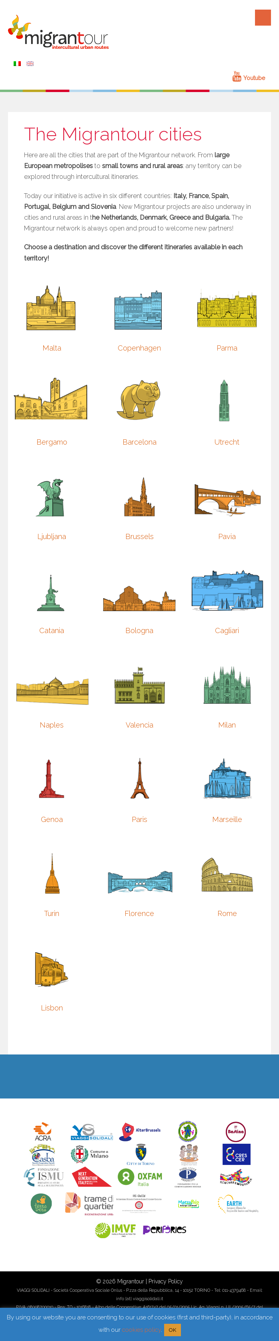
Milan (227, 725)
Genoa (52, 819)
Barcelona (139, 442)
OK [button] (172, 1330)
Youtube (249, 78)
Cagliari (227, 630)
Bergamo (51, 442)
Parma (227, 348)
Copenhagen (139, 348)
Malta (51, 348)
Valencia (139, 725)
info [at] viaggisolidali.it (139, 1298)
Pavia (227, 536)
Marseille (227, 819)
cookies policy (141, 1329)
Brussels (139, 536)
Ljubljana (51, 536)
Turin (51, 913)
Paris (139, 819)
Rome (227, 913)
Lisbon (52, 1008)
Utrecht (227, 442)
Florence (139, 913)
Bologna (139, 630)
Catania (51, 630)
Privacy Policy (166, 1281)
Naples (52, 725)
